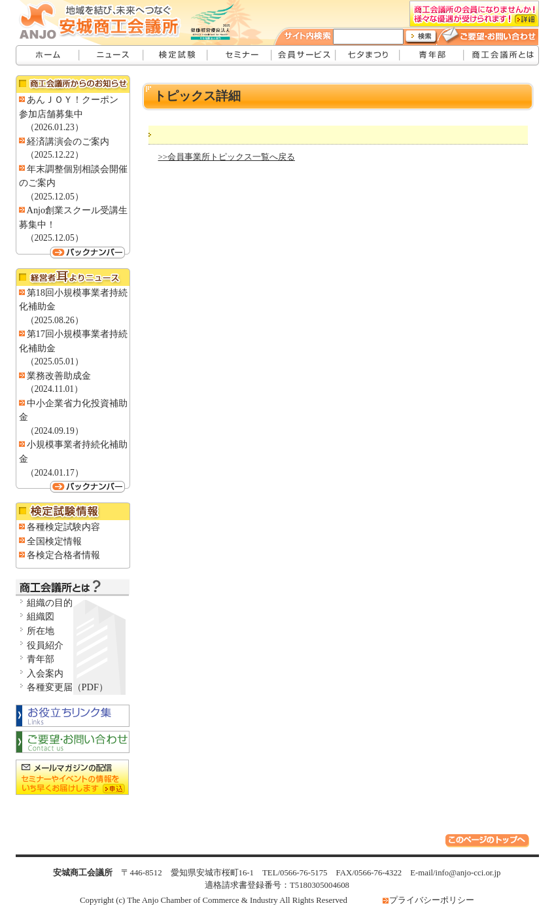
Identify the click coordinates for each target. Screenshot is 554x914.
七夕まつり (368, 55)
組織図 (40, 616)
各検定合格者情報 (63, 555)
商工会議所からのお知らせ (73, 84)
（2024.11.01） (55, 389)
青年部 (432, 55)
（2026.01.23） (55, 127)
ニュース (112, 55)
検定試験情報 (73, 511)
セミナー (240, 55)
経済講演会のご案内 (68, 141)
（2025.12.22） (55, 155)
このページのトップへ (488, 842)
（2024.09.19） (55, 431)
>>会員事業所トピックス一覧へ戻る (226, 157)
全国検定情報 (54, 541)
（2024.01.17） (55, 473)
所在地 (40, 630)
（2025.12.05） (55, 197)
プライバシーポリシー (431, 900)
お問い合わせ (73, 742)
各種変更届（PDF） (67, 687)
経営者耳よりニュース (73, 277)
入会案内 (45, 673)
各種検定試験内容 (63, 526)
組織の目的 (50, 602)
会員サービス (304, 55)
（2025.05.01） (55, 361)
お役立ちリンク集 (73, 715)
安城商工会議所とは (501, 55)
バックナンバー (73, 251)
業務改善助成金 (59, 375)
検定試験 (176, 55)
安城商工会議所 (48, 55)
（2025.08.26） (55, 320)
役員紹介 (45, 645)
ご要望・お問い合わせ (495, 34)
